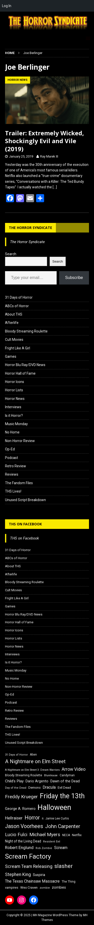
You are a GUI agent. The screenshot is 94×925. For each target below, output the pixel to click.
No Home (12, 432)
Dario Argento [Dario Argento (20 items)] (37, 781)
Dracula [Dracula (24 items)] (49, 787)
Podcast (11, 458)
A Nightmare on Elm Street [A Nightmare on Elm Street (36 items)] (35, 761)
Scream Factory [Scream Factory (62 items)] (28, 856)
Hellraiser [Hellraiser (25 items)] (14, 818)
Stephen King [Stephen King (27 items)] (18, 874)
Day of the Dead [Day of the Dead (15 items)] (15, 787)
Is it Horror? (14, 416)
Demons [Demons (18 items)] (34, 787)
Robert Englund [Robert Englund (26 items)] (19, 847)
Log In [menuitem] (6, 6)
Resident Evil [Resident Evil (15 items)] (51, 841)
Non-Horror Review (20, 441)
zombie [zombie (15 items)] (45, 887)
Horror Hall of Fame (20, 373)
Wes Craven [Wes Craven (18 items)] (29, 887)
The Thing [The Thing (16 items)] (68, 881)
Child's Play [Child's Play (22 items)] (14, 781)
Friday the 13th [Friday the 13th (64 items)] (62, 796)
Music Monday (16, 424)
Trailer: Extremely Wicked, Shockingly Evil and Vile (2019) (44, 141)
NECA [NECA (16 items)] (66, 835)
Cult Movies (14, 340)
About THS (13, 314)
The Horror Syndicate (30, 227)
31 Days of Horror (19, 297)
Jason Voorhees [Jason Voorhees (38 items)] (24, 826)
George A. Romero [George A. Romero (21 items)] (20, 808)
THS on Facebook (25, 524)
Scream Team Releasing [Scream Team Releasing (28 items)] (28, 866)
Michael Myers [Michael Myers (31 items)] (44, 834)
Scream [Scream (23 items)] (60, 847)
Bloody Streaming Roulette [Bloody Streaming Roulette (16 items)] (23, 775)
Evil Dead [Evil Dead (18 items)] (64, 787)
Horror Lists (14, 390)
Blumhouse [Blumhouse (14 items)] (51, 775)
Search (10, 254)
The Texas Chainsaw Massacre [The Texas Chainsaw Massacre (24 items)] (32, 881)
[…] (55, 187)
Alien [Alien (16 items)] (33, 754)
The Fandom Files (19, 483)
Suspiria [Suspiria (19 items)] (39, 875)
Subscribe (74, 277)
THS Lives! (13, 491)
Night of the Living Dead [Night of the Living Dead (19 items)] (23, 841)
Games (10, 356)
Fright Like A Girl (17, 348)
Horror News (15, 399)
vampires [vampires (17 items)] (11, 887)
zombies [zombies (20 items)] (59, 887)
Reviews (11, 474)
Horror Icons (14, 382)
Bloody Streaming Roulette (26, 331)
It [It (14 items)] (42, 818)
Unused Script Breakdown (25, 500)
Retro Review (15, 466)
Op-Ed (10, 449)
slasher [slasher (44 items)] (63, 866)
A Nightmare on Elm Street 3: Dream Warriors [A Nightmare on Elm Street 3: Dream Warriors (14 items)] (32, 770)
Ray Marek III (49, 156)
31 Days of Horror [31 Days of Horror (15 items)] (16, 754)
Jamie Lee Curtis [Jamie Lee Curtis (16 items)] (57, 818)
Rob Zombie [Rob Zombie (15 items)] (44, 848)
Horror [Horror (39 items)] (32, 817)
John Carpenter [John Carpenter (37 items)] (62, 826)
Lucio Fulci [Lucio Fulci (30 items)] (16, 834)
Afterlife (12, 323)
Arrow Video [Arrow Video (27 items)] (73, 769)
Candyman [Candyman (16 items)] (67, 775)
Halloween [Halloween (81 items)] (54, 807)
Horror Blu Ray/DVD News (25, 365)
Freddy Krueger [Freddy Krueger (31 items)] (21, 797)
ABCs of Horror (17, 306)
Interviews (13, 407)
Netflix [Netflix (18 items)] (77, 835)
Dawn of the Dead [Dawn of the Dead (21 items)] (65, 781)
